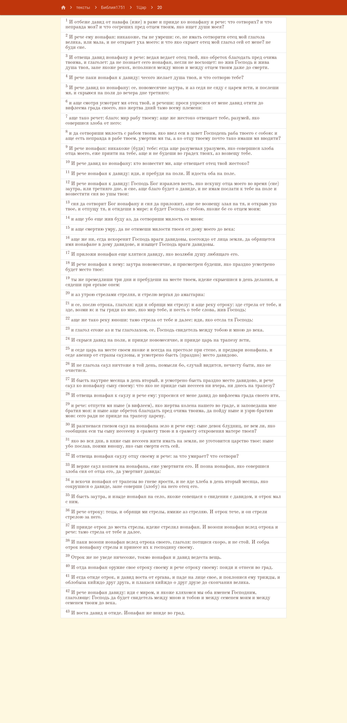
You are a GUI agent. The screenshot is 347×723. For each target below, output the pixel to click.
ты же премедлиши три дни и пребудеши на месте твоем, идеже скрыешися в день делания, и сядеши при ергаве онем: (169, 319)
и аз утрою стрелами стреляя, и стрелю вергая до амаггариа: (147, 331)
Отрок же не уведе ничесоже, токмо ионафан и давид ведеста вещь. (157, 641)
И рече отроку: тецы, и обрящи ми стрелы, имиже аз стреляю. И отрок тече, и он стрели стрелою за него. (171, 598)
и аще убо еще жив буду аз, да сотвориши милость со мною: (146, 254)
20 (159, 7)
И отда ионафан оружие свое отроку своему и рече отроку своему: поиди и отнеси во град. (166, 654)
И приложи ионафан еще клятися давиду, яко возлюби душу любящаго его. (167, 290)
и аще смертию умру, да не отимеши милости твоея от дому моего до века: (165, 264)
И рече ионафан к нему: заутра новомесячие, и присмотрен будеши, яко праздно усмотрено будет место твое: (163, 303)
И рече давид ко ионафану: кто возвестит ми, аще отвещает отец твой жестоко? (160, 190)
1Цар (141, 7)
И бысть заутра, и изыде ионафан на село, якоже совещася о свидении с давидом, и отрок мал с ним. (163, 582)
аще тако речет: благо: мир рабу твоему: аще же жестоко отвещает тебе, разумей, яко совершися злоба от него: (162, 133)
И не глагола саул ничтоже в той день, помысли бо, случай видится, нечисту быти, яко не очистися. (169, 432)
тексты (83, 7)
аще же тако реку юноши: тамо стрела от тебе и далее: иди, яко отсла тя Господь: (163, 365)
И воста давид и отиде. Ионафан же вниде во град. (134, 708)
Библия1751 (113, 7)
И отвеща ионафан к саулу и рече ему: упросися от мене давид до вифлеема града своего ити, (168, 469)
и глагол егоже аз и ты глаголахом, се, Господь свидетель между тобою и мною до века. (171, 381)
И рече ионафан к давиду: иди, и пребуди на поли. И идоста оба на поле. (164, 202)
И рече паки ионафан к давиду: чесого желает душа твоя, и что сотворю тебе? (169, 89)
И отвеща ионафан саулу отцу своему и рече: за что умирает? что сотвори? (167, 538)
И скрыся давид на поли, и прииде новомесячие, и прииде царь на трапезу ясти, (166, 396)
